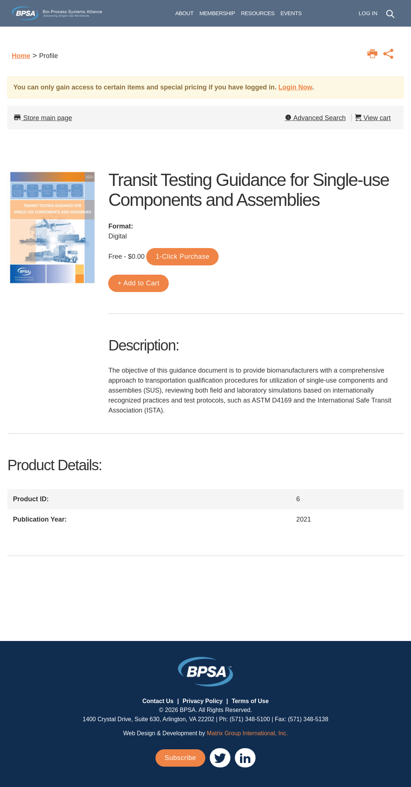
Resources (276, 14)
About (203, 14)
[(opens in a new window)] (220, 757)
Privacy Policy (202, 701)
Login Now (295, 87)
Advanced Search (315, 118)
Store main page (42, 118)
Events (309, 14)
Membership (236, 14)
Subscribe (180, 757)
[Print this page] (372, 54)
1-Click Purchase (182, 256)
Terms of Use (250, 701)
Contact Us (157, 701)
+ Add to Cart (138, 283)
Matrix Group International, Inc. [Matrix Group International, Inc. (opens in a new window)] (247, 733)
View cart (373, 118)
